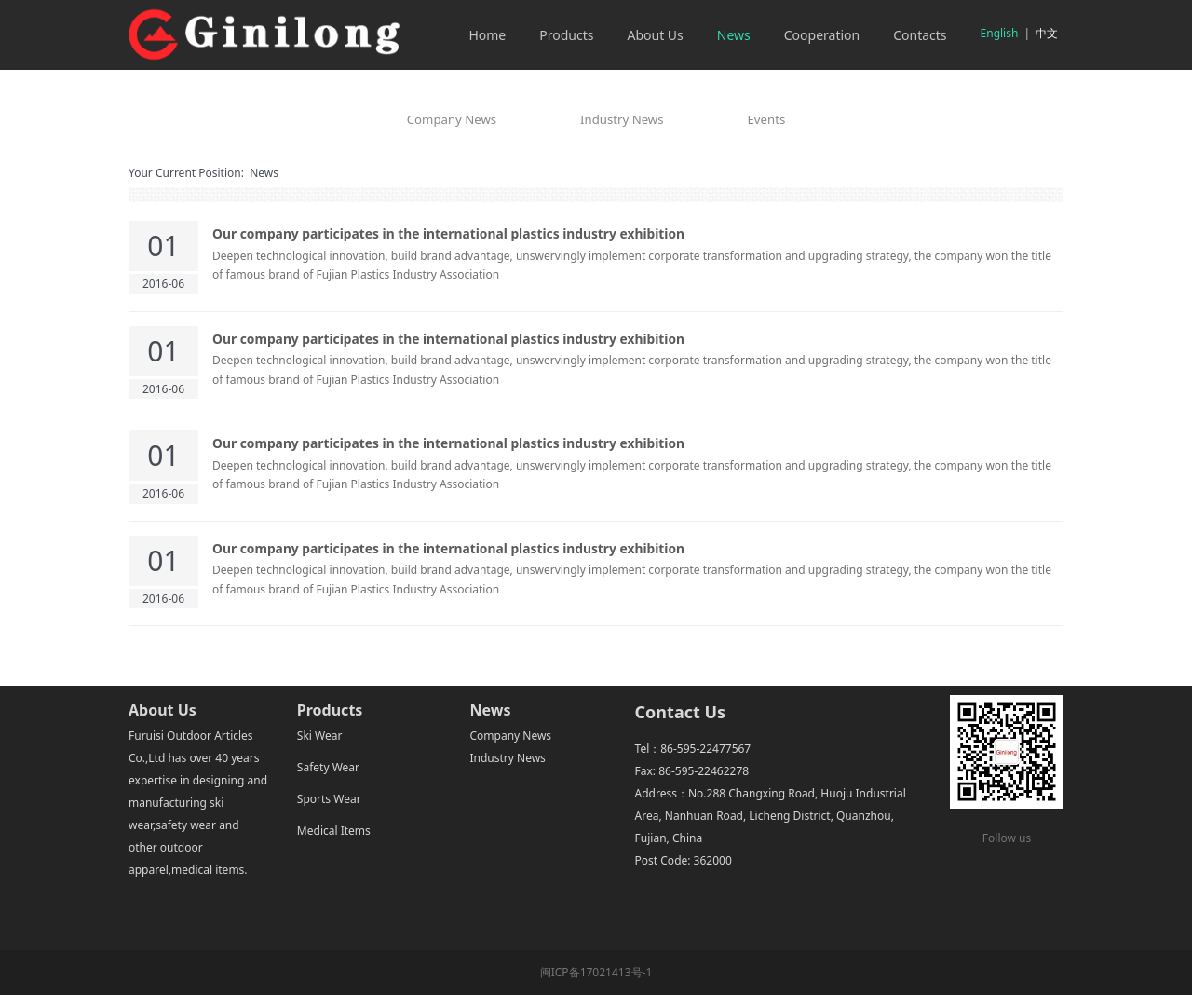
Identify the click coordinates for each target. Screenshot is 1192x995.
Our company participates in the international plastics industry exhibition (448, 233)
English (1000, 33)
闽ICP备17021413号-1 (596, 972)
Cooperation (822, 35)
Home (487, 35)
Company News (451, 119)
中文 (1047, 33)
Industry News (621, 119)
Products (566, 35)
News (734, 35)
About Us (655, 35)
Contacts (919, 35)
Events (767, 119)
